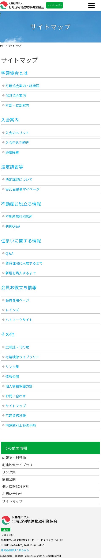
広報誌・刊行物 (17, 347)
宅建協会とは (14, 73)
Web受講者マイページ (22, 189)
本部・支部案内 (17, 105)
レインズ (12, 309)
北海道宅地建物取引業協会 (26, 5)
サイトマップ (15, 405)
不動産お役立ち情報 (21, 203)
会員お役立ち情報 (19, 287)
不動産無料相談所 (19, 216)
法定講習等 (12, 166)
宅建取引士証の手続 (20, 425)
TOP (2, 45)
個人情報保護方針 (19, 386)
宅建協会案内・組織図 (22, 85)
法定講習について (19, 179)
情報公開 (12, 376)
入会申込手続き (17, 142)
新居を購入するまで (20, 272)
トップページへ (54, 5)
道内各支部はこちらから (15, 550)
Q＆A (9, 253)
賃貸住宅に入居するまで (24, 263)
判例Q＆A (12, 226)
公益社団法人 (34, 520)
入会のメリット (17, 132)
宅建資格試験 (15, 415)
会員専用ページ (17, 300)
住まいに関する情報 (21, 240)
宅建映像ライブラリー (22, 356)
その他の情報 (15, 448)
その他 (7, 334)
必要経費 (12, 152)
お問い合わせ (15, 395)
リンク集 (12, 366)
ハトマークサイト (19, 319)
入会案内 (10, 119)
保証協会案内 (15, 95)
